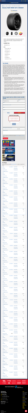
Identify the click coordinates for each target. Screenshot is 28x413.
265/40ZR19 (11, 267)
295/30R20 (11, 351)
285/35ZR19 (11, 273)
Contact (24, 395)
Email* (4, 107)
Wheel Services (24, 393)
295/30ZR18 (11, 206)
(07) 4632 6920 (4, 389)
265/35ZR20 (11, 321)
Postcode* (4, 109)
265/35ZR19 (11, 261)
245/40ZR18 (11, 188)
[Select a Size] (14, 45)
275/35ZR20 (11, 333)
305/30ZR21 (11, 363)
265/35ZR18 (11, 194)
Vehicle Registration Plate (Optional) (7, 127)
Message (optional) (5, 130)
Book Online (24, 396)
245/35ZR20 (11, 303)
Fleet (23, 397)
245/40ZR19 (11, 243)
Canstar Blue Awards (3, 403)
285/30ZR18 (11, 200)
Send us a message (5, 391)
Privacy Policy (17, 135)
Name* (4, 102)
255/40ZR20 (11, 309)
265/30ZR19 (11, 255)
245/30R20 (11, 297)
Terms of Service (22, 135)
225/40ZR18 (11, 170)
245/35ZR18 (11, 182)
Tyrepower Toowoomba (14, 2)
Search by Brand (25, 390)
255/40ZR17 (11, 158)
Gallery (24, 399)
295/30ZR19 (11, 279)
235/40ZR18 (11, 176)
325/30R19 (11, 285)
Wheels (24, 388)
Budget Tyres (2, 404)
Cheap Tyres (2, 405)
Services (24, 391)
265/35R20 (11, 327)
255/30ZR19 (11, 249)
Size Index (2, 402)
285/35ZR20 (11, 345)
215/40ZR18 (11, 164)
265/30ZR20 (11, 315)
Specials (24, 394)
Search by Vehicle (25, 389)
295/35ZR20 (11, 357)
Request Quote (5, 138)
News (23, 398)
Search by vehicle (13, 155)
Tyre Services (24, 392)
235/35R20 (11, 291)
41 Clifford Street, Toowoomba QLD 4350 (5, 388)
